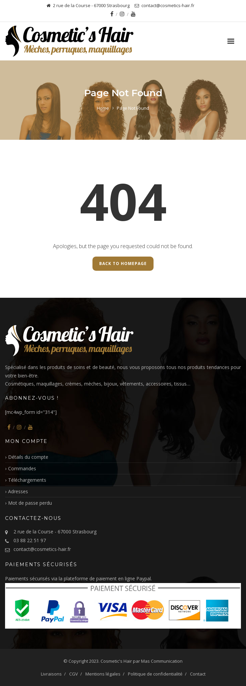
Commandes (22, 468)
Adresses (18, 491)
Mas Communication (162, 661)
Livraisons (51, 674)
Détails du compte (28, 457)
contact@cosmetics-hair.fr (42, 549)
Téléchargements (27, 480)
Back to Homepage (123, 263)
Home (103, 108)
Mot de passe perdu (30, 503)
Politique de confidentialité (155, 674)
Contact (198, 674)
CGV (73, 674)
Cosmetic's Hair (116, 661)
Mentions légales (102, 674)
